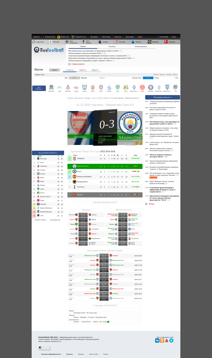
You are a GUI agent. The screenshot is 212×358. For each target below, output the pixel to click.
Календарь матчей (79, 313)
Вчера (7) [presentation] (95, 70)
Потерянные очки (100, 317)
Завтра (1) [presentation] (82, 70)
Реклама (106, 354)
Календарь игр (55, 220)
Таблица (169, 74)
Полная (76, 317)
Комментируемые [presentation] (141, 46)
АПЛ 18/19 (138, 256)
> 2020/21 (95, 321)
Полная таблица (40, 220)
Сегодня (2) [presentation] (70, 70)
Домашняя (83, 317)
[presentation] (52, 69)
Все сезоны (104, 321)
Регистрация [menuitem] (163, 37)
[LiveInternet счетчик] (44, 350)
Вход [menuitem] (174, 37)
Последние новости (163, 97)
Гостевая (91, 317)
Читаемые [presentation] (111, 46)
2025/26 (156, 74)
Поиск (140, 37)
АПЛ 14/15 (138, 294)
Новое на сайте (93, 354)
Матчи (175, 74)
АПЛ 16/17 (138, 275)
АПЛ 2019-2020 (105, 136)
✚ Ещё (151, 204)
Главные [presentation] (83, 46)
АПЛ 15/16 (138, 284)
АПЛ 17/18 (138, 265)
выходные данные (92, 339)
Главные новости (78, 64)
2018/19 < (77, 321)
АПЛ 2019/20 (110, 305)
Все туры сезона (92, 313)
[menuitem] (79, 37)
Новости (162, 74)
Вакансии (81, 354)
